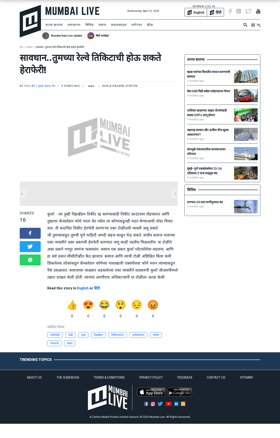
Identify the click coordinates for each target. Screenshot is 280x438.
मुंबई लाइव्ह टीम (47, 85)
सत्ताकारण (74, 25)
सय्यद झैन (29, 85)
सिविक (89, 25)
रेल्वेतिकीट (55, 335)
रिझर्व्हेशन (98, 335)
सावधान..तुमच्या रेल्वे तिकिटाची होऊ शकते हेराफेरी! (60, 47)
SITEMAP (246, 377)
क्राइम (29, 47)
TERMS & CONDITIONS (109, 377)
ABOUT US (34, 377)
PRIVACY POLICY (151, 377)
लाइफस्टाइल (119, 25)
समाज (102, 25)
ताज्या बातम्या (54, 25)
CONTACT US (216, 377)
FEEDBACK (184, 377)
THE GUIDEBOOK (67, 377)
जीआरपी (54, 343)
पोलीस (156, 335)
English (83, 288)
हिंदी (97, 288)
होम (21, 47)
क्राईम (69, 343)
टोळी (70, 335)
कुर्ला (83, 335)
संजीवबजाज (138, 335)
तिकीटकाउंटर (117, 335)
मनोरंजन (136, 25)
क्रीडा (150, 25)
